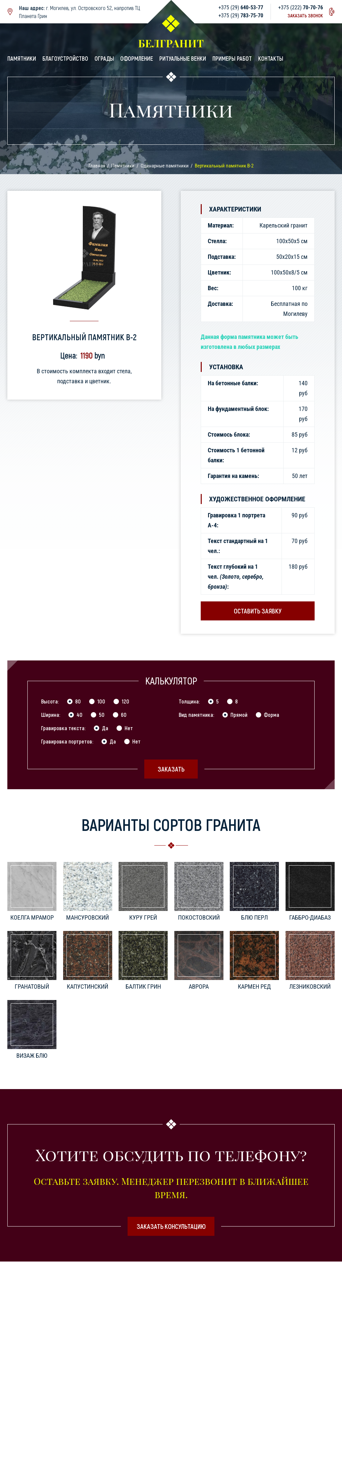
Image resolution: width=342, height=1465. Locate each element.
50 (102, 714)
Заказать (171, 769)
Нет (129, 727)
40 (79, 714)
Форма (271, 714)
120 (125, 701)
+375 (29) (240, 7)
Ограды (104, 58)
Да (105, 727)
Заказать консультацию (171, 1226)
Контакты (270, 58)
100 (101, 701)
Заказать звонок (305, 15)
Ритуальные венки (182, 58)
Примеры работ (232, 58)
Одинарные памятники (165, 166)
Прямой (238, 714)
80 (78, 701)
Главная (97, 166)
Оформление (136, 58)
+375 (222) (300, 7)
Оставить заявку (258, 611)
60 (124, 714)
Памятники (21, 58)
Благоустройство (65, 58)
